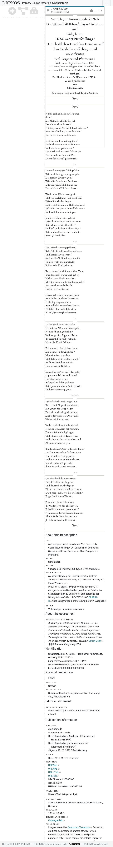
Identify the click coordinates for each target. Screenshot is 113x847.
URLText (52, 775)
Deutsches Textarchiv (79, 827)
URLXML (52, 768)
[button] (91, 10)
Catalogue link (55, 820)
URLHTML (53, 772)
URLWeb (52, 765)
